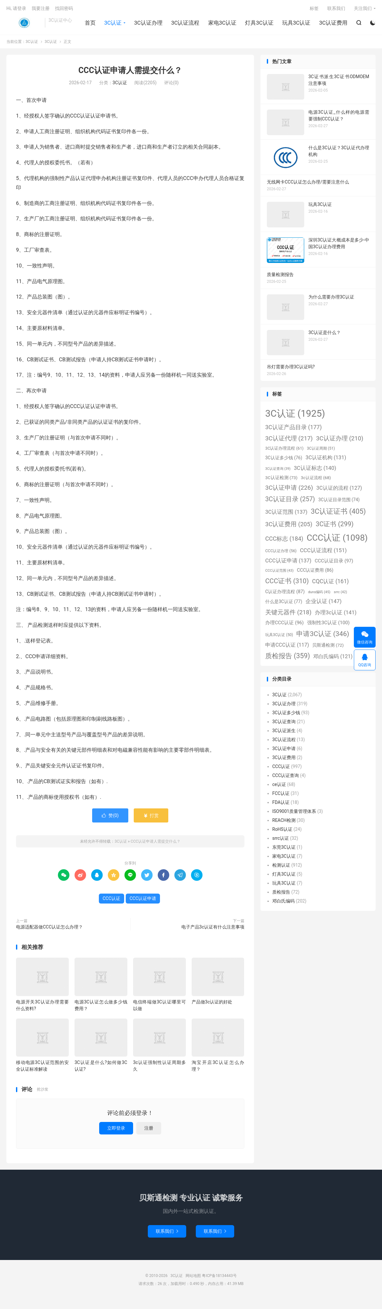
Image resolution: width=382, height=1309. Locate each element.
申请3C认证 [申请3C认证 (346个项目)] (322, 634)
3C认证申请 (284, 748)
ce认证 (279, 784)
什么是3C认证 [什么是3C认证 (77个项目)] (283, 601)
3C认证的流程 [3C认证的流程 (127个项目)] (339, 488)
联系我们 (336, 8)
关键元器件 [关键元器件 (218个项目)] (288, 612)
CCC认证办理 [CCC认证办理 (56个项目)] (281, 550)
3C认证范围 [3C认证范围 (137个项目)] (286, 512)
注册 (148, 1128)
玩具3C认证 (296, 23)
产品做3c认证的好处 (212, 1001)
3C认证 (24, 23)
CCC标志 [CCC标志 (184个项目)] (284, 538)
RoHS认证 (282, 829)
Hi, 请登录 (16, 8)
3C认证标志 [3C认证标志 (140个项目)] (315, 468)
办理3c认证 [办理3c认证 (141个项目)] (335, 612)
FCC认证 (281, 793)
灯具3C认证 (259, 23)
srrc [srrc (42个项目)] (340, 592)
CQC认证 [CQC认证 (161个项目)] (330, 581)
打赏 (150, 815)
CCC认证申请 (143, 898)
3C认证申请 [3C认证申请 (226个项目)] (289, 487)
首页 (90, 23)
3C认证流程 (185, 23)
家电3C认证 (222, 23)
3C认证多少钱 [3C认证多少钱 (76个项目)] (283, 457)
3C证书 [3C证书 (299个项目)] (335, 524)
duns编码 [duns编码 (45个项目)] (319, 592)
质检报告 (281, 892)
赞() (110, 815)
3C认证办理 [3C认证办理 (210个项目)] (339, 438)
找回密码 (64, 8)
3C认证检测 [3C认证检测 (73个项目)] (281, 477)
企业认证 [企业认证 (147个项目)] (324, 601)
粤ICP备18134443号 (219, 1275)
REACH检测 (284, 820)
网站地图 (193, 1275)
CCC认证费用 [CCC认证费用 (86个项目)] (315, 570)
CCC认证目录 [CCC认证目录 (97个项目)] (334, 561)
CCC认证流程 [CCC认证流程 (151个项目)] (323, 550)
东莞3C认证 (284, 847)
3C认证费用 (333, 23)
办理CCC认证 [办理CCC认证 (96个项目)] (284, 623)
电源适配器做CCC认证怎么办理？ (49, 926)
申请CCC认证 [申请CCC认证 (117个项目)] (287, 645)
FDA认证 (281, 802)
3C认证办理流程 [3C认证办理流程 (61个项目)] (284, 448)
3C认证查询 (284, 721)
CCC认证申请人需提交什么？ (130, 70)
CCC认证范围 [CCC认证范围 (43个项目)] (279, 571)
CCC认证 (111, 898)
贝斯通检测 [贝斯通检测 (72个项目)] (328, 645)
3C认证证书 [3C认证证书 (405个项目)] (338, 511)
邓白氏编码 (283, 901)
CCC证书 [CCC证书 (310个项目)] (287, 581)
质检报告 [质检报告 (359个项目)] (287, 656)
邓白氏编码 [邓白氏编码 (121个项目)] (332, 656)
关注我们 (363, 8)
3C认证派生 (284, 730)
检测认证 (281, 865)
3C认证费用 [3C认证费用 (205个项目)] (288, 524)
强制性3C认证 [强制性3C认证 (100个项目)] (328, 623)
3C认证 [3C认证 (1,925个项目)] (295, 413)
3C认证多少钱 (286, 712)
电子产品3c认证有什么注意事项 (212, 926)
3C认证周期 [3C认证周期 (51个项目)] (321, 448)
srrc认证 (280, 838)
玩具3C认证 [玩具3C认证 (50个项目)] (279, 635)
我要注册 (41, 8)
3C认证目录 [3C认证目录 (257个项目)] (290, 499)
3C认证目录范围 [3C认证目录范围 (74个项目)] (339, 499)
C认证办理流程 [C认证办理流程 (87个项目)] (285, 591)
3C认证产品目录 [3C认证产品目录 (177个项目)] (293, 427)
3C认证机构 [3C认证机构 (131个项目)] (326, 457)
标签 (314, 8)
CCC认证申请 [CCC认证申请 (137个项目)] (288, 561)
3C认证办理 (148, 23)
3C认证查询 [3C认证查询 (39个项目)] (277, 469)
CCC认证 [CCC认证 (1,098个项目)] (337, 538)
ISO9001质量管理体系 (294, 811)
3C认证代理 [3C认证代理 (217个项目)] (289, 438)
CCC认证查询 (285, 775)
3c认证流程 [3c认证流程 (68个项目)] (316, 477)
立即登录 (116, 1128)
